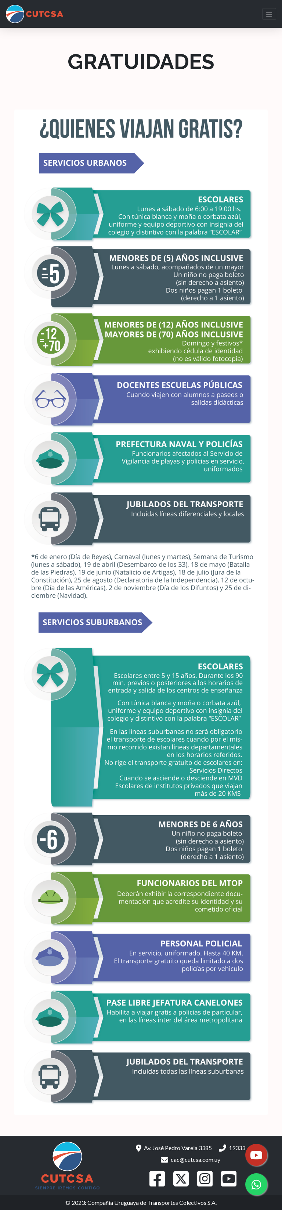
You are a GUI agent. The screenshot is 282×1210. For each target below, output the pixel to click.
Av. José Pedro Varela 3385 (174, 1147)
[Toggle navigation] (269, 14)
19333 (232, 1147)
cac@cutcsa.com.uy (190, 1159)
